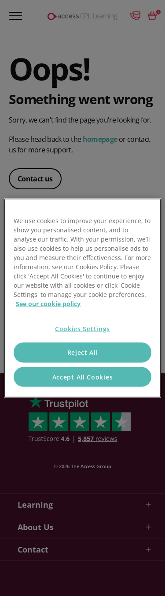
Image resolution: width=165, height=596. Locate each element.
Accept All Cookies (82, 376)
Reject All (82, 352)
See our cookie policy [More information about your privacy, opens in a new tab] (48, 303)
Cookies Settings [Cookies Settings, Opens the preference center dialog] (82, 328)
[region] (82, 298)
